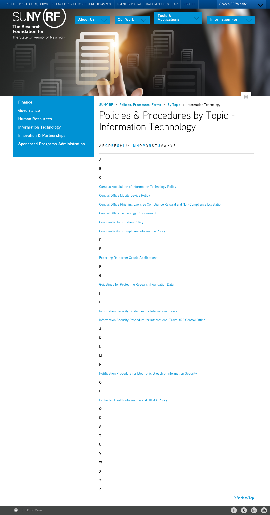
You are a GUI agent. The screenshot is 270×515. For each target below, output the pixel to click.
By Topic (173, 105)
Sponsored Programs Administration (51, 144)
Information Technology (39, 127)
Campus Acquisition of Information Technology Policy (137, 187)
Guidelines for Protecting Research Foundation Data (136, 284)
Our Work (126, 20)
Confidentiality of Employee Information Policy (132, 231)
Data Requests (157, 4)
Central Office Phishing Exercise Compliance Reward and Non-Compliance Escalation (160, 204)
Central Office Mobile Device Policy (124, 195)
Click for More (32, 510)
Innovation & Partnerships (42, 136)
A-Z (175, 4)
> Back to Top (244, 498)
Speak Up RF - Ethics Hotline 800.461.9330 (82, 4)
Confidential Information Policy (121, 222)
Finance (25, 102)
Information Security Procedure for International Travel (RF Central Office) (152, 320)
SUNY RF (106, 105)
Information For (223, 20)
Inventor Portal (129, 4)
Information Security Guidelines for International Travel (138, 311)
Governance (29, 110)
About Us (86, 20)
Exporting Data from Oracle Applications (128, 258)
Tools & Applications (168, 18)
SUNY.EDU (189, 4)
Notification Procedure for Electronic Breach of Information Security (148, 373)
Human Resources (35, 119)
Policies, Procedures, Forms (27, 4)
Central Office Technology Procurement (127, 213)
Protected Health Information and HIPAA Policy (133, 400)
